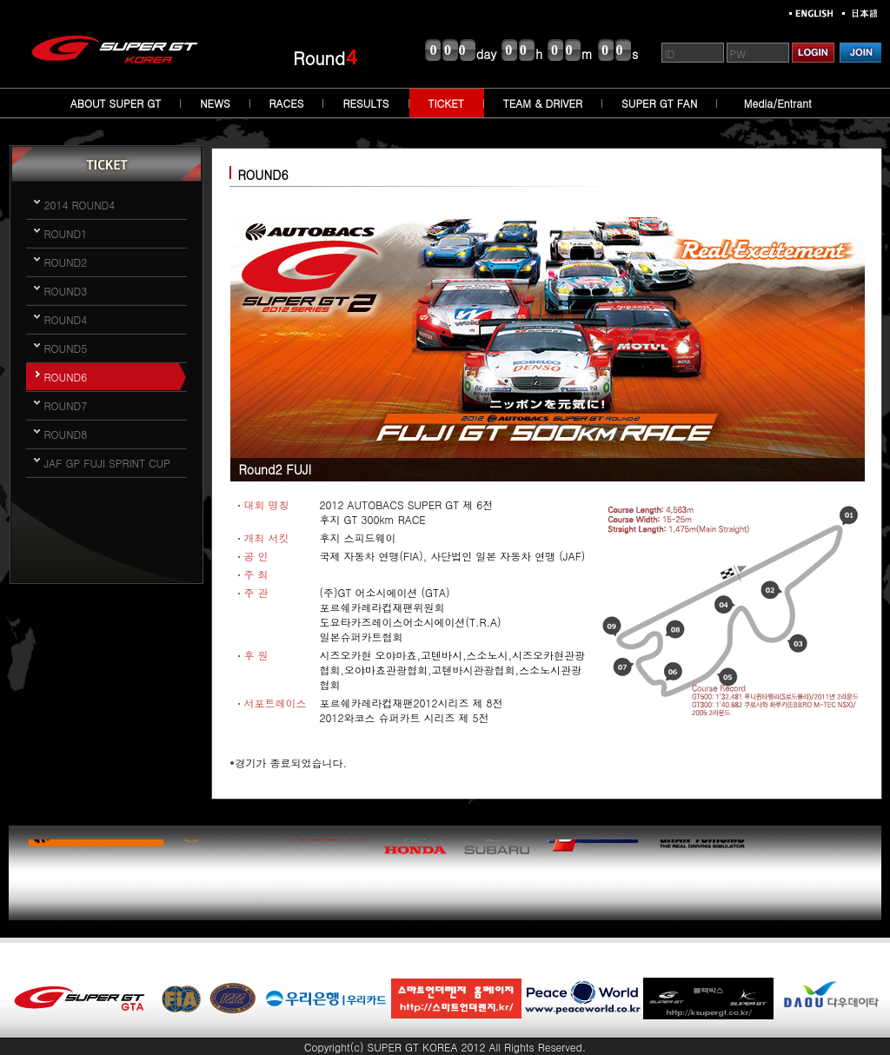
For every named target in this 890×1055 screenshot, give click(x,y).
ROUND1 (66, 233)
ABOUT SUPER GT (116, 103)
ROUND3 (66, 290)
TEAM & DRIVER (542, 103)
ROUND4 (66, 319)
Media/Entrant (778, 103)
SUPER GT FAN (659, 103)
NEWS (214, 103)
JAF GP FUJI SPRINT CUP (107, 462)
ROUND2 (66, 262)
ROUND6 (66, 376)
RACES (286, 103)
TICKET (446, 103)
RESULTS (365, 103)
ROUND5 (66, 348)
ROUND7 (66, 405)
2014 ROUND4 (80, 204)
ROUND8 (66, 434)
